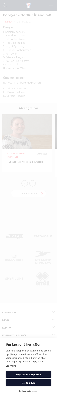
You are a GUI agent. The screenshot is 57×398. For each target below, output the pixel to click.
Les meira (11, 365)
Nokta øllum (28, 382)
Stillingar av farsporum (28, 391)
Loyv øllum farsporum (28, 374)
